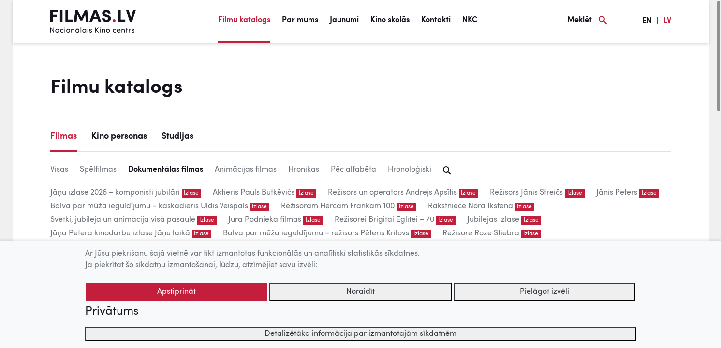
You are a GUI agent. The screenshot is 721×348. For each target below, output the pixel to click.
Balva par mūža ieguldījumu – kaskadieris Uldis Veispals (149, 206)
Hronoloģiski (409, 170)
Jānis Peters (616, 193)
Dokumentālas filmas (165, 170)
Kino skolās (390, 20)
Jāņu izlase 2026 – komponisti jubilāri (115, 193)
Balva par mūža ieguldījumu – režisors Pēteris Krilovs (316, 233)
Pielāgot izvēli (544, 292)
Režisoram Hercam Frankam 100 (338, 206)
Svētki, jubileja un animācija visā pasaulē (122, 220)
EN (647, 21)
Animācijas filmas (246, 170)
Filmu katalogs (244, 20)
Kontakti (436, 20)
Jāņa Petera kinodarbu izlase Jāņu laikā (120, 233)
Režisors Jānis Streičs (526, 193)
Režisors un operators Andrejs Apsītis (392, 193)
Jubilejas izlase (493, 220)
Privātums (111, 312)
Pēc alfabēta (353, 170)
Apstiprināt (176, 292)
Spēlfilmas (98, 170)
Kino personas (119, 136)
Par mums (300, 20)
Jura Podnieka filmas (264, 220)
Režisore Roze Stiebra (480, 233)
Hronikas (303, 170)
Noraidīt (360, 292)
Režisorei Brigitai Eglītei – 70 (384, 220)
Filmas (63, 136)
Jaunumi (344, 20)
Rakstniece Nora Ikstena (470, 206)
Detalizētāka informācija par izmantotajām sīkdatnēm (360, 334)
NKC (469, 20)
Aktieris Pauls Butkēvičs (253, 193)
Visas (59, 170)
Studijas (177, 136)
